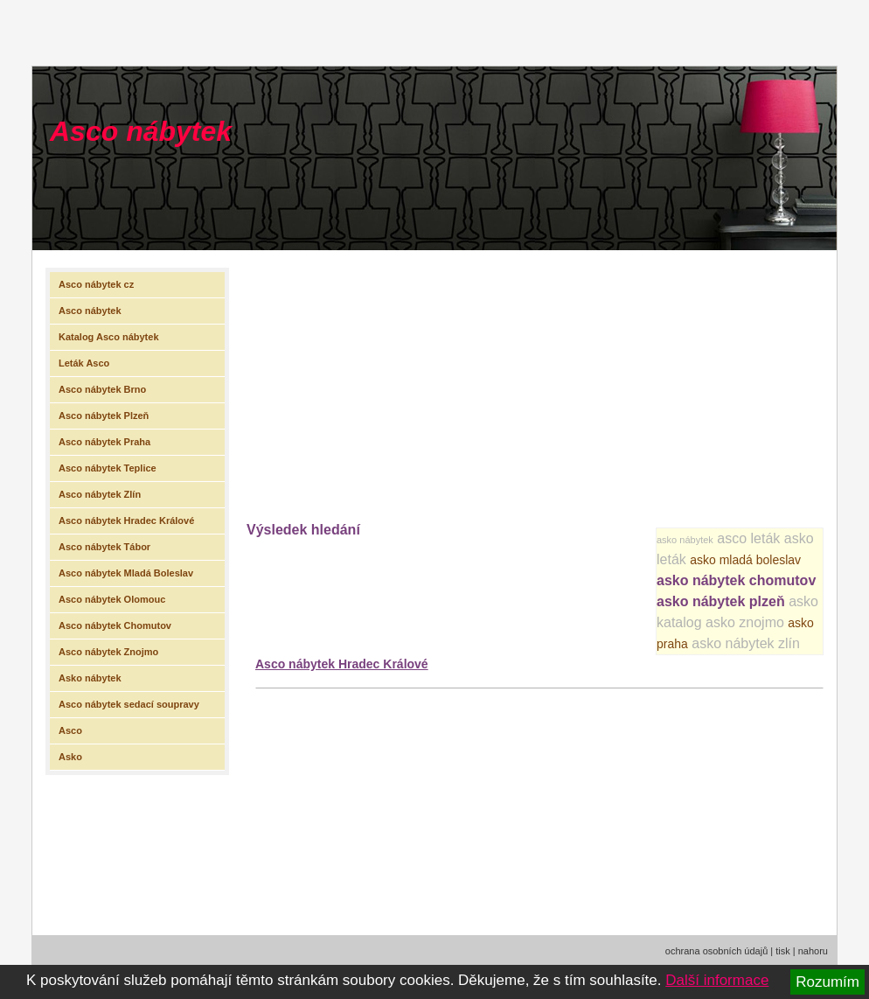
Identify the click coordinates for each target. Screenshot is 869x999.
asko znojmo (745, 622)
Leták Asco (84, 363)
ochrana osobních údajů (716, 951)
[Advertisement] (558, 381)
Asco (70, 730)
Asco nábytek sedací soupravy (129, 704)
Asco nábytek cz (96, 284)
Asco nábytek (141, 131)
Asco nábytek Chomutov (115, 625)
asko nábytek (685, 539)
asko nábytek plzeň (721, 601)
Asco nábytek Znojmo (108, 651)
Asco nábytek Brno (102, 389)
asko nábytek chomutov (736, 580)
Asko (70, 756)
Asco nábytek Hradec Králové (341, 664)
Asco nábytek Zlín (100, 494)
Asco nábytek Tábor (104, 546)
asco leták (748, 538)
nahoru (813, 951)
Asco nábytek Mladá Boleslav (126, 573)
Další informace (716, 980)
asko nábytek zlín (746, 643)
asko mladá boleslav (745, 560)
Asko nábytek (90, 678)
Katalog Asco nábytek (109, 337)
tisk (782, 951)
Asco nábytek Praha (104, 442)
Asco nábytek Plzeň (104, 415)
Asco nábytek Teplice (107, 468)
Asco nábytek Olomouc (112, 599)
